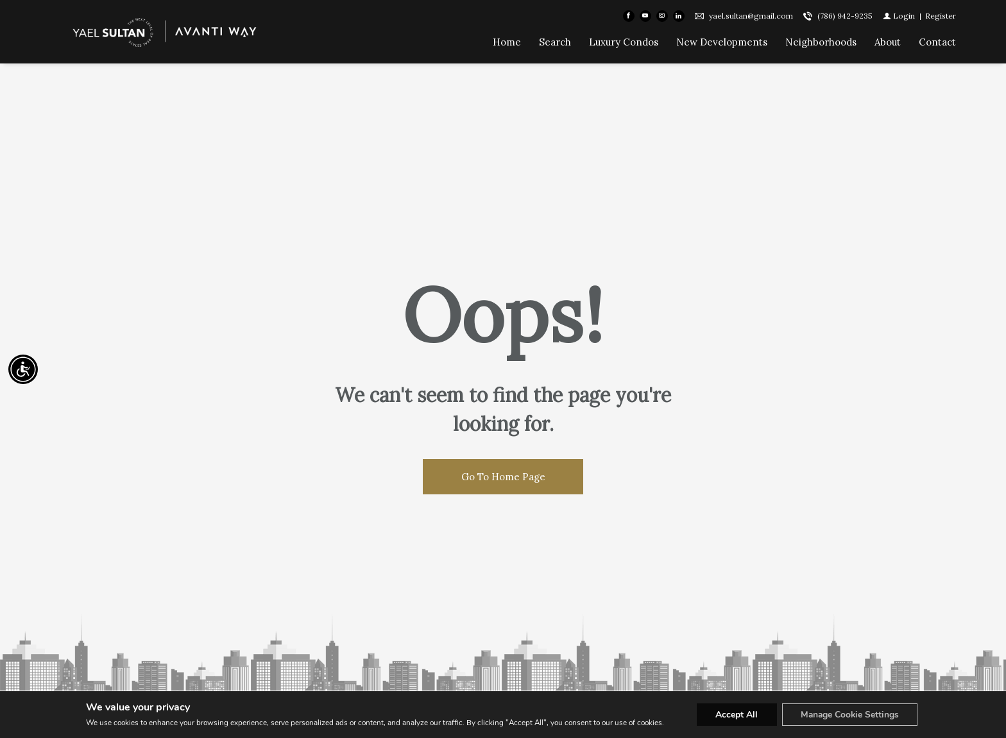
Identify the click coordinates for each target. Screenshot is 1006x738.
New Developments (721, 43)
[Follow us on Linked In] (679, 16)
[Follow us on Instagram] (662, 16)
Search (555, 43)
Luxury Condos (623, 43)
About (887, 43)
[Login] (899, 16)
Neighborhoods (821, 43)
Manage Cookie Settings (850, 715)
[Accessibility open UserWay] (23, 369)
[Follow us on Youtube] (645, 16)
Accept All (735, 715)
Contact (937, 43)
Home (507, 43)
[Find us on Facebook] (629, 16)
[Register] (940, 16)
